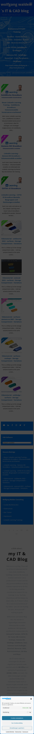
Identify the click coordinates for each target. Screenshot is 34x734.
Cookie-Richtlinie (10, 731)
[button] (31, 699)
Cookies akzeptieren (17, 718)
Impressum (25, 731)
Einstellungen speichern (17, 728)
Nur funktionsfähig (17, 723)
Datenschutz (18, 731)
